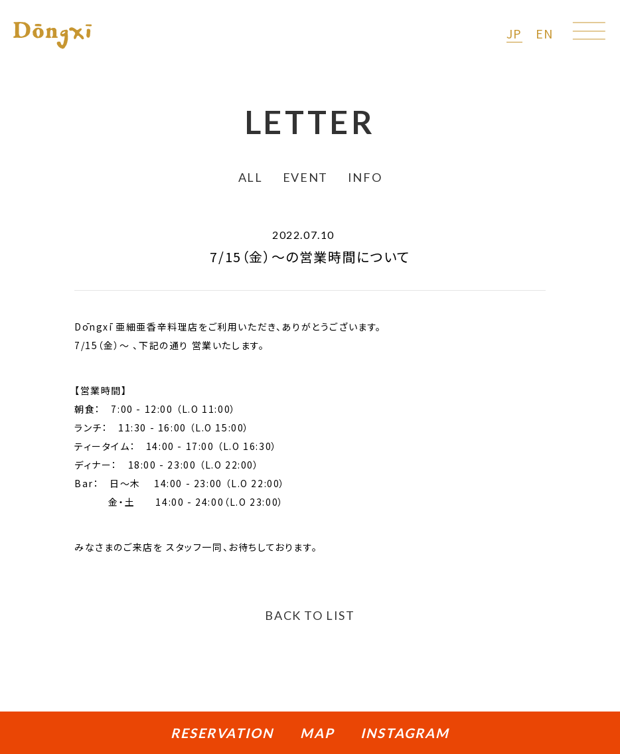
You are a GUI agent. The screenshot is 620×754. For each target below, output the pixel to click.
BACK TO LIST (309, 615)
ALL (250, 177)
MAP (317, 732)
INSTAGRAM (404, 732)
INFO (365, 177)
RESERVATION (222, 732)
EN (545, 33)
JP (514, 33)
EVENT (305, 177)
